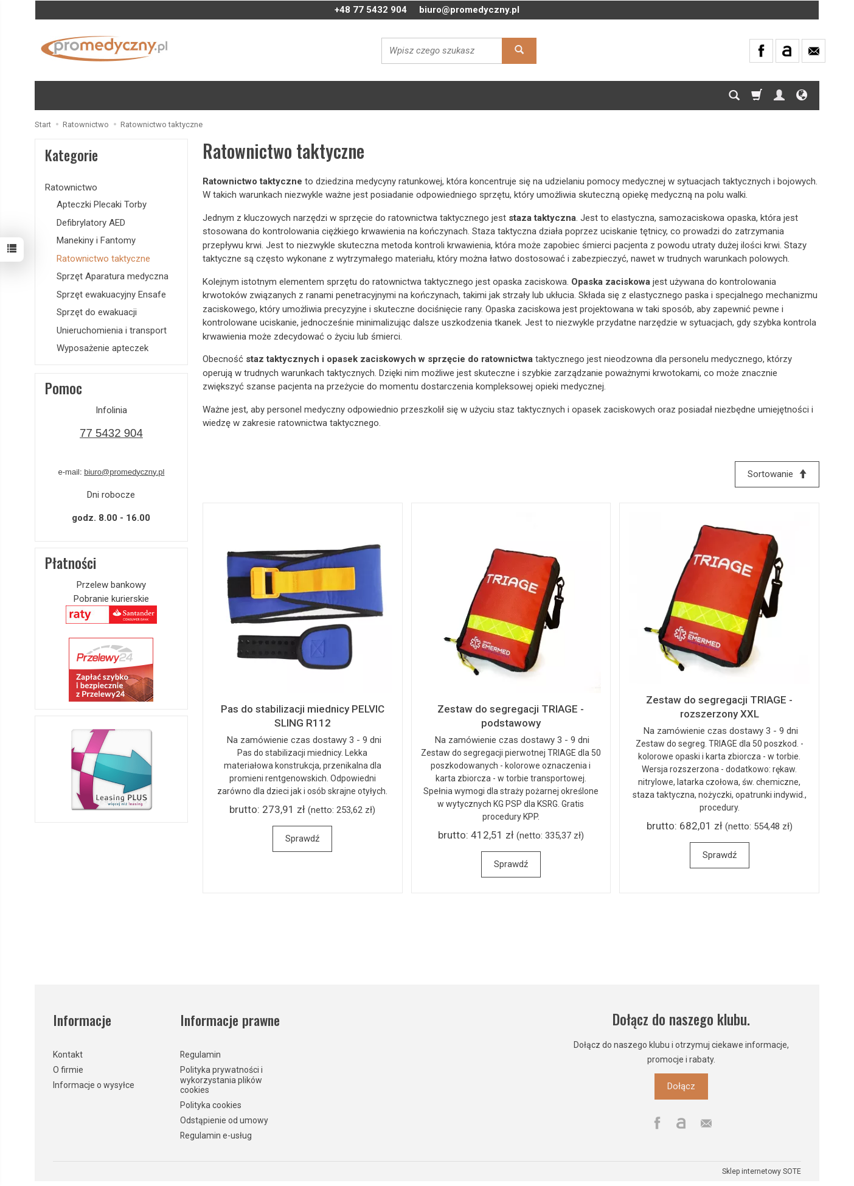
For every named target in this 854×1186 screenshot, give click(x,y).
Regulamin (200, 1053)
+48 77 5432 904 (371, 9)
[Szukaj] (734, 95)
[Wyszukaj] (519, 51)
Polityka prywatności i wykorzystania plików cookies (221, 1079)
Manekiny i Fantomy (96, 240)
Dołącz (681, 1086)
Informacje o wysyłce (93, 1083)
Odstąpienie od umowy (224, 1119)
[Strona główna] (104, 48)
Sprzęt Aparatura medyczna (112, 276)
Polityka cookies (210, 1104)
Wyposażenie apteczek (102, 348)
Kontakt (68, 1053)
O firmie (68, 1068)
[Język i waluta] (801, 95)
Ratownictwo (71, 187)
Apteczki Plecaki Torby (102, 204)
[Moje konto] (779, 95)
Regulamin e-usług (216, 1134)
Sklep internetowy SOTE (761, 1170)
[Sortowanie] (776, 474)
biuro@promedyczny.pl (469, 9)
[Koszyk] (756, 95)
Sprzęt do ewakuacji (97, 312)
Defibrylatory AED (91, 222)
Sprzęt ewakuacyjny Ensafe (111, 294)
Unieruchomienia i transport (112, 330)
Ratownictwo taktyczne (103, 258)
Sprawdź (302, 838)
